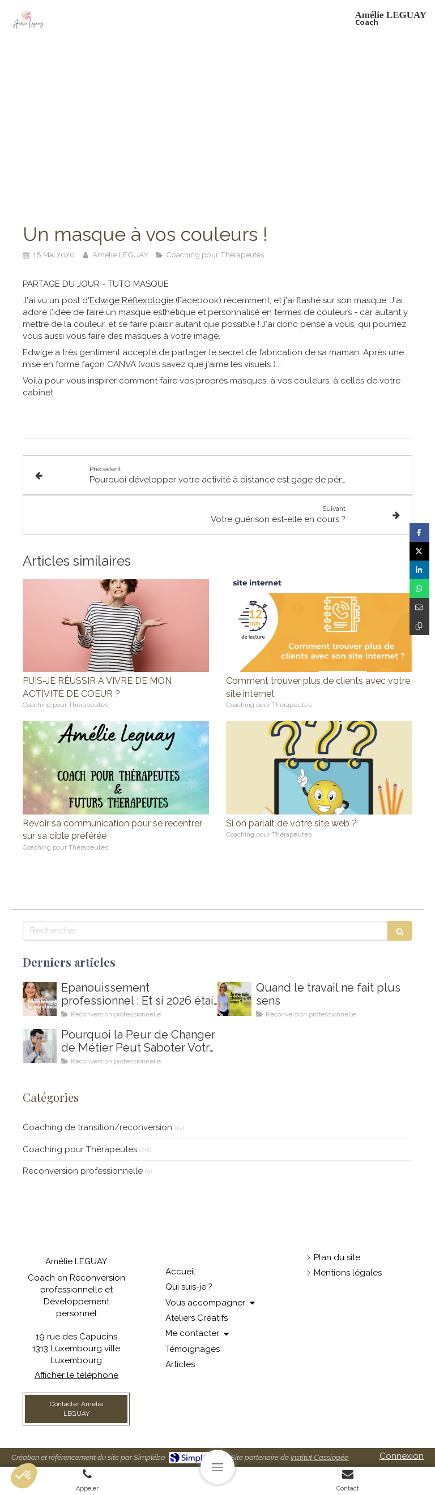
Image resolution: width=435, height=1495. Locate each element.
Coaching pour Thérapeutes (80, 1149)
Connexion (401, 1456)
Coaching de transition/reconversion (97, 1127)
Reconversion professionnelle (83, 1171)
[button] (23, 1475)
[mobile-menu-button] (217, 1467)
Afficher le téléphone (76, 1375)
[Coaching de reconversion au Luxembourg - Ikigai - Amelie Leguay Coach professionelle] (40, 1046)
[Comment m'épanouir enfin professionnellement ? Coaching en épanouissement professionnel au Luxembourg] (40, 999)
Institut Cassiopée (319, 1457)
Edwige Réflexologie (131, 300)
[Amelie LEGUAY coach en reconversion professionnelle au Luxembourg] (234, 999)
